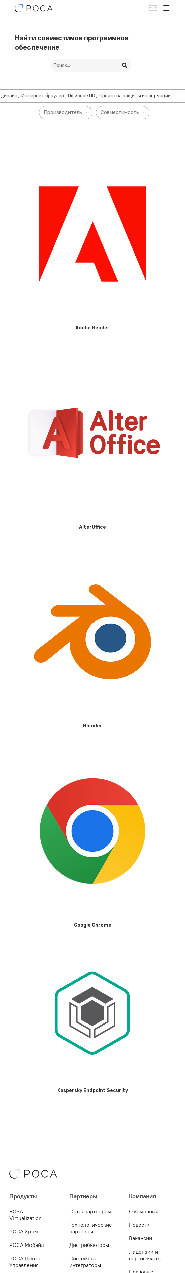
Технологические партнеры (90, 1228)
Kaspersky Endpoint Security (92, 1090)
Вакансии (140, 1238)
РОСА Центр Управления (24, 1261)
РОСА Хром (23, 1231)
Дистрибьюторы (89, 1244)
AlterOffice (92, 527)
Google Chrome (92, 925)
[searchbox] (67, 112)
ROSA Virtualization (25, 1214)
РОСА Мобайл (26, 1244)
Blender (92, 726)
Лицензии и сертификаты (145, 1255)
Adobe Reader (92, 328)
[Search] (125, 65)
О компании (143, 1211)
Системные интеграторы (85, 1261)
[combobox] (65, 112)
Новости (139, 1224)
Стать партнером (90, 1211)
